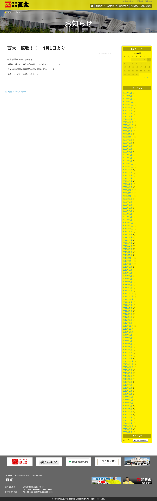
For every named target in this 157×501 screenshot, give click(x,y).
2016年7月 (127, 341)
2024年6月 (127, 107)
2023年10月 (128, 128)
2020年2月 (127, 217)
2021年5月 (127, 175)
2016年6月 (127, 344)
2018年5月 (127, 279)
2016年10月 (128, 332)
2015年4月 (127, 385)
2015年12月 (128, 361)
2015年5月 (127, 382)
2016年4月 (127, 350)
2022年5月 (127, 149)
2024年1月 (127, 119)
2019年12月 (128, 223)
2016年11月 (128, 329)
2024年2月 (127, 116)
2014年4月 (127, 417)
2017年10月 (128, 299)
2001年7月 (127, 432)
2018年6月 (127, 276)
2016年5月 (127, 347)
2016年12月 (128, 326)
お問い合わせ (145, 6)
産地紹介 (99, 6)
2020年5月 (127, 208)
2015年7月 (127, 376)
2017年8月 (127, 305)
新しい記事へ (21, 92)
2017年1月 (127, 323)
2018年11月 (128, 261)
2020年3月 (127, 214)
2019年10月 (128, 229)
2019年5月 (127, 243)
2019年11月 (128, 226)
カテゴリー (128, 440)
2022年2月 (127, 158)
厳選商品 (110, 6)
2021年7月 (127, 169)
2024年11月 (128, 105)
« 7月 (146, 78)
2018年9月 (127, 267)
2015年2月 (127, 391)
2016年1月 (127, 358)
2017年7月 (127, 308)
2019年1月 (127, 255)
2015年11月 (128, 364)
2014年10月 (128, 403)
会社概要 (9, 476)
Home (10, 12)
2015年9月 (127, 370)
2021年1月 (127, 187)
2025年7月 (127, 93)
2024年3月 (127, 113)
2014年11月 (128, 400)
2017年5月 (127, 314)
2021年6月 (127, 172)
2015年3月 (127, 388)
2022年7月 (127, 143)
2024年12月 (128, 102)
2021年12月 (128, 164)
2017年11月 (128, 296)
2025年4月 (127, 96)
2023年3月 (127, 131)
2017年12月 (128, 293)
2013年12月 (128, 426)
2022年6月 (127, 146)
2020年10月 (128, 196)
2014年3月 (127, 420)
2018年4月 (127, 282)
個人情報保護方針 (22, 476)
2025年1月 (127, 99)
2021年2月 (127, 184)
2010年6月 (127, 429)
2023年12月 (128, 122)
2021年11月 (128, 167)
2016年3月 (127, 352)
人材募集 (134, 6)
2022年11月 (128, 137)
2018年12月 (128, 258)
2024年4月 (127, 110)
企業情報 (122, 6)
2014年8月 (127, 409)
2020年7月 (127, 202)
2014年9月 (127, 406)
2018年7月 (127, 273)
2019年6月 (127, 240)
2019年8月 (127, 234)
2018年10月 (128, 264)
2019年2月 (127, 252)
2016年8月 (127, 338)
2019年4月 (127, 246)
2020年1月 (127, 220)
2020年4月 (127, 211)
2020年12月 (128, 190)
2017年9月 (127, 302)
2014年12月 (128, 397)
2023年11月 (128, 125)
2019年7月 (127, 237)
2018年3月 (127, 285)
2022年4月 (127, 152)
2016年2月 (127, 355)
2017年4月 (127, 317)
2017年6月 (127, 311)
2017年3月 (127, 320)
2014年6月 (127, 414)
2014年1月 (127, 423)
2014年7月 (127, 411)
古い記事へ (10, 92)
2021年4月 (127, 178)
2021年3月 (127, 181)
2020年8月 (127, 199)
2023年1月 (127, 134)
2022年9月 (127, 140)
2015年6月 (127, 379)
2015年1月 (127, 394)
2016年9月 (127, 335)
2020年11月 (128, 193)
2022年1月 (127, 161)
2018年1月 (127, 290)
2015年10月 (128, 367)
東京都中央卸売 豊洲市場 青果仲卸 (137, 1)
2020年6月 (127, 205)
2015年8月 (127, 373)
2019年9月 (127, 231)
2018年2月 (127, 288)
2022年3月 (127, 155)
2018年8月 (127, 270)
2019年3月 (127, 249)
